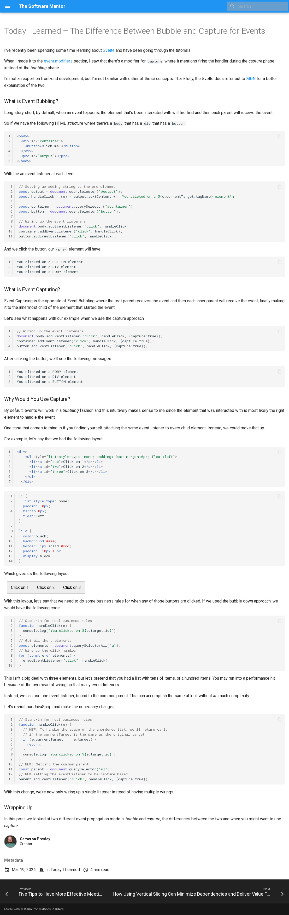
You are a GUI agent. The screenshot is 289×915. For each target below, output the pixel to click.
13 (10, 556)
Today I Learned (65, 869)
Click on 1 (20, 587)
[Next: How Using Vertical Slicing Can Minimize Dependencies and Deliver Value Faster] (198, 893)
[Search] (257, 6)
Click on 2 (46, 587)
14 (10, 561)
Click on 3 (72, 587)
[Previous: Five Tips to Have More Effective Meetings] (54, 893)
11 (10, 236)
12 (10, 551)
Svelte (109, 50)
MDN (251, 78)
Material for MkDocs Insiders (42, 909)
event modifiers (58, 61)
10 (10, 231)
